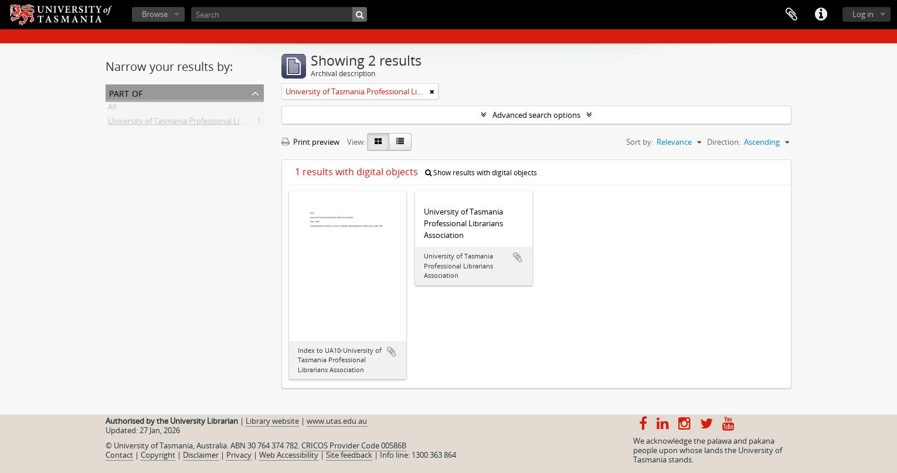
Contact (119, 455)
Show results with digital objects (481, 173)
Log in (863, 14)
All (112, 109)
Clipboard (791, 14)
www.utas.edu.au (337, 421)
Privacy (239, 455)
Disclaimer (201, 455)
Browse (155, 14)
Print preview (310, 142)
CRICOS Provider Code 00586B (353, 445)
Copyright (158, 455)
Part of (125, 92)
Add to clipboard (391, 352)
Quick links (820, 14)
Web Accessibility (288, 455)
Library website (272, 421)
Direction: (723, 142)
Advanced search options (536, 115)
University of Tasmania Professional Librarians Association (209, 123)
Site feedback (349, 455)
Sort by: (639, 142)
